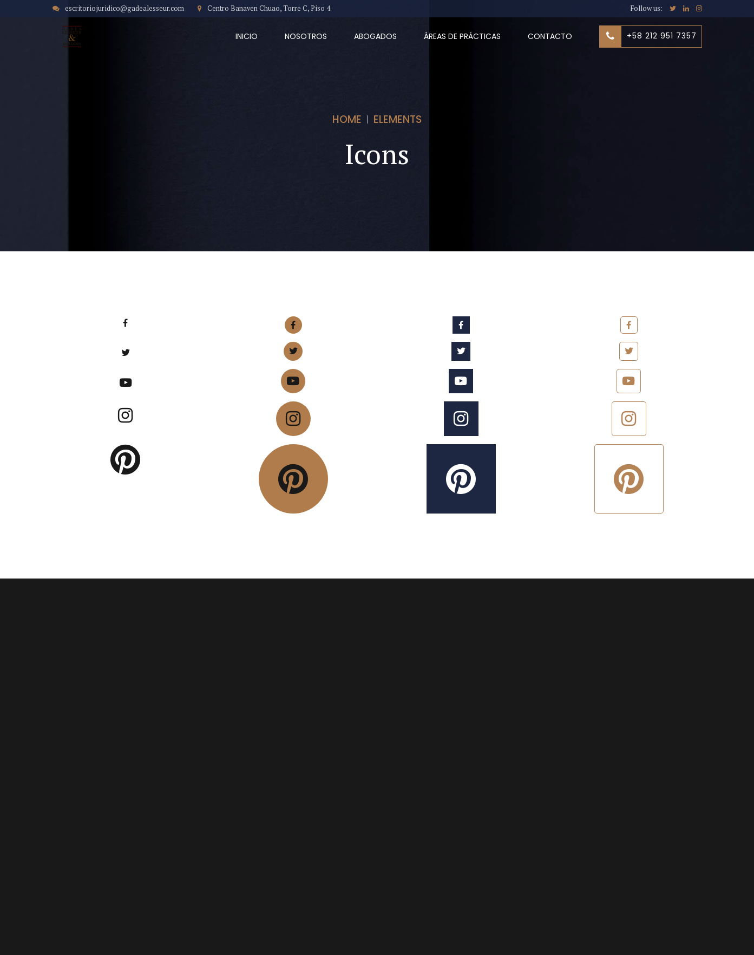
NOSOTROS (306, 36)
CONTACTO (550, 36)
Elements (397, 119)
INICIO (246, 36)
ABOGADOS (375, 36)
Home (347, 119)
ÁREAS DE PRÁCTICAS (462, 36)
